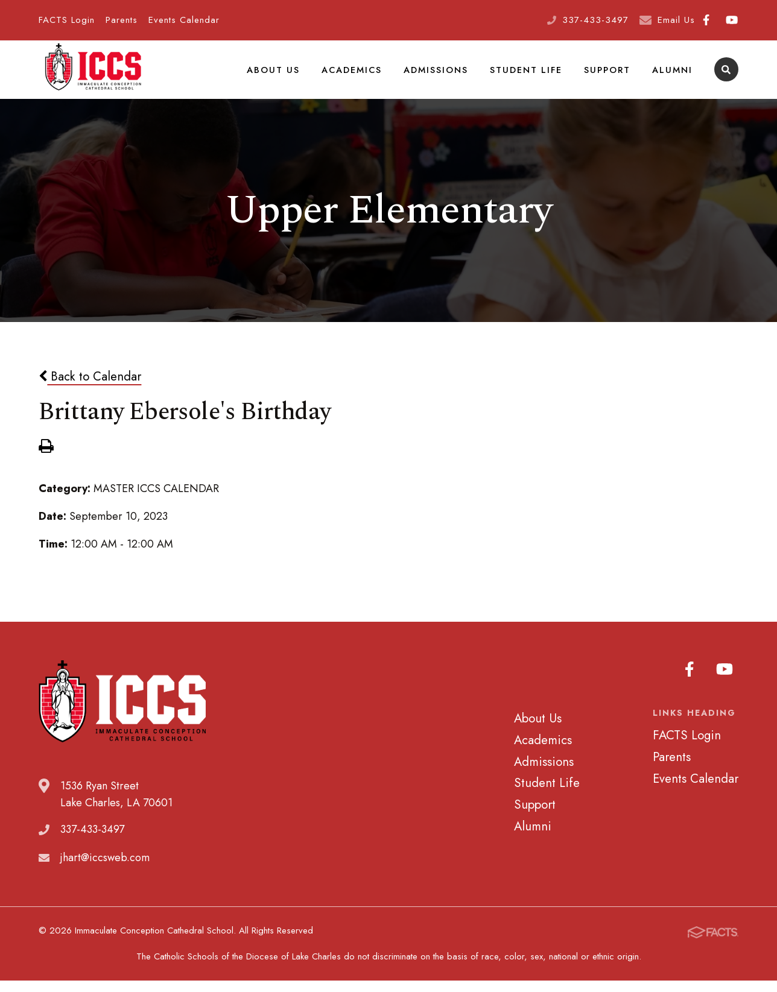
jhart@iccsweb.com (105, 869)
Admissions (439, 75)
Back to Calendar (90, 388)
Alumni (673, 75)
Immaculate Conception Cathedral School (93, 75)
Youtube (732, 19)
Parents (122, 20)
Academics (355, 75)
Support (609, 75)
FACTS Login (67, 20)
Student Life (528, 75)
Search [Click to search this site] (726, 75)
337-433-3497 (595, 20)
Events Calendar (184, 20)
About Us (277, 75)
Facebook (706, 19)
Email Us (676, 20)
